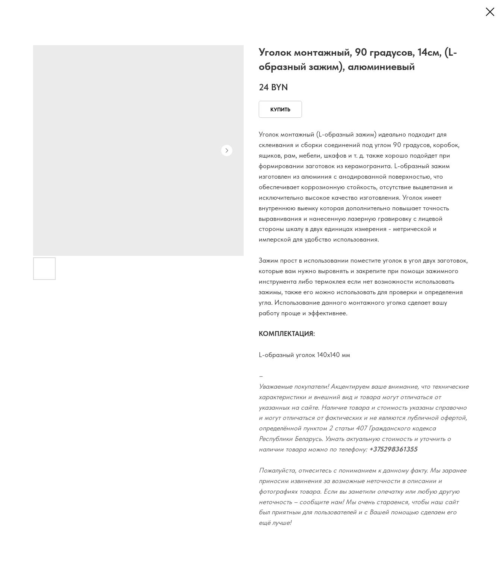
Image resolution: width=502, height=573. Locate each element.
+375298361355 (393, 449)
